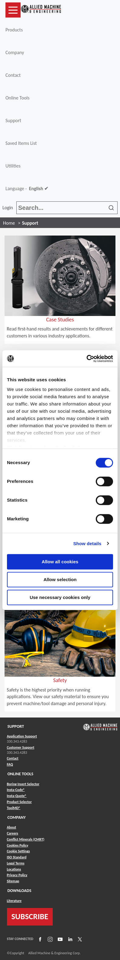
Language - (26, 188)
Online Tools (17, 98)
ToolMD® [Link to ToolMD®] (14, 808)
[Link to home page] (41, 10)
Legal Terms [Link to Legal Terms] (16, 863)
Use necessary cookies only (60, 597)
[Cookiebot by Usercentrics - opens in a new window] (86, 359)
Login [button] (8, 207)
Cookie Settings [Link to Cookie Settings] (18, 851)
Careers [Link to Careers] (12, 833)
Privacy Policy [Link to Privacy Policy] (17, 875)
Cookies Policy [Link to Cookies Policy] (17, 845)
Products (14, 30)
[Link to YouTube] (59, 939)
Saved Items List (21, 143)
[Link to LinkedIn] (69, 939)
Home (9, 223)
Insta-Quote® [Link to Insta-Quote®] (17, 796)
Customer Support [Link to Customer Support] (21, 747)
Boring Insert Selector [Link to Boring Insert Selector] (23, 784)
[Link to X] (79, 939)
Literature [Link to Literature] (14, 901)
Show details (87, 543)
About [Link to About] (11, 827)
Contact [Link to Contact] (12, 758)
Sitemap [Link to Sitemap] (13, 881)
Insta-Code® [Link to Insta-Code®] (16, 790)
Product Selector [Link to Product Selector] (19, 802)
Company (14, 52)
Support (13, 120)
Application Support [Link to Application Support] (22, 736)
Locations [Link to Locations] (14, 869)
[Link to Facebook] (39, 939)
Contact (13, 75)
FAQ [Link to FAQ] (10, 764)
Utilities (13, 166)
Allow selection (59, 579)
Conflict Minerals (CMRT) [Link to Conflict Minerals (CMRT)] (26, 839)
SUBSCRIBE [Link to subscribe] (30, 916)
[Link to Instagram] (49, 939)
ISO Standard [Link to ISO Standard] (17, 857)
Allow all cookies (60, 561)
